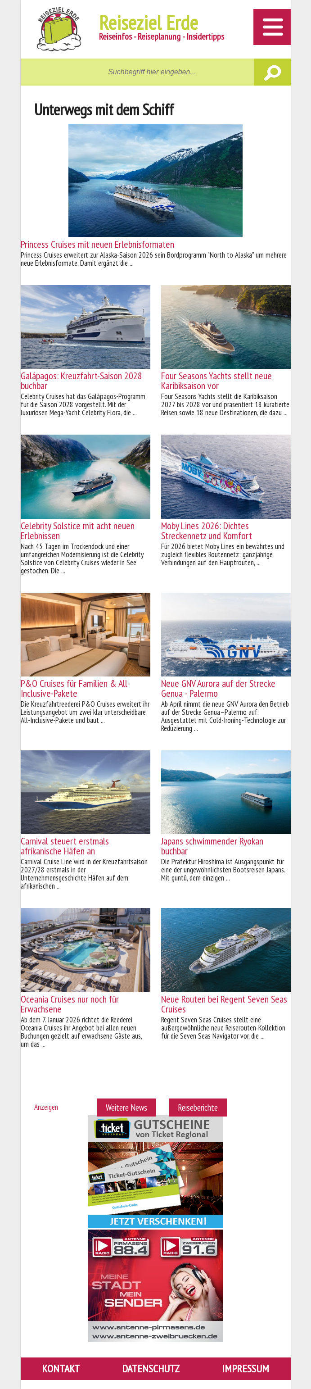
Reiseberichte (198, 1107)
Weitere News (126, 1107)
